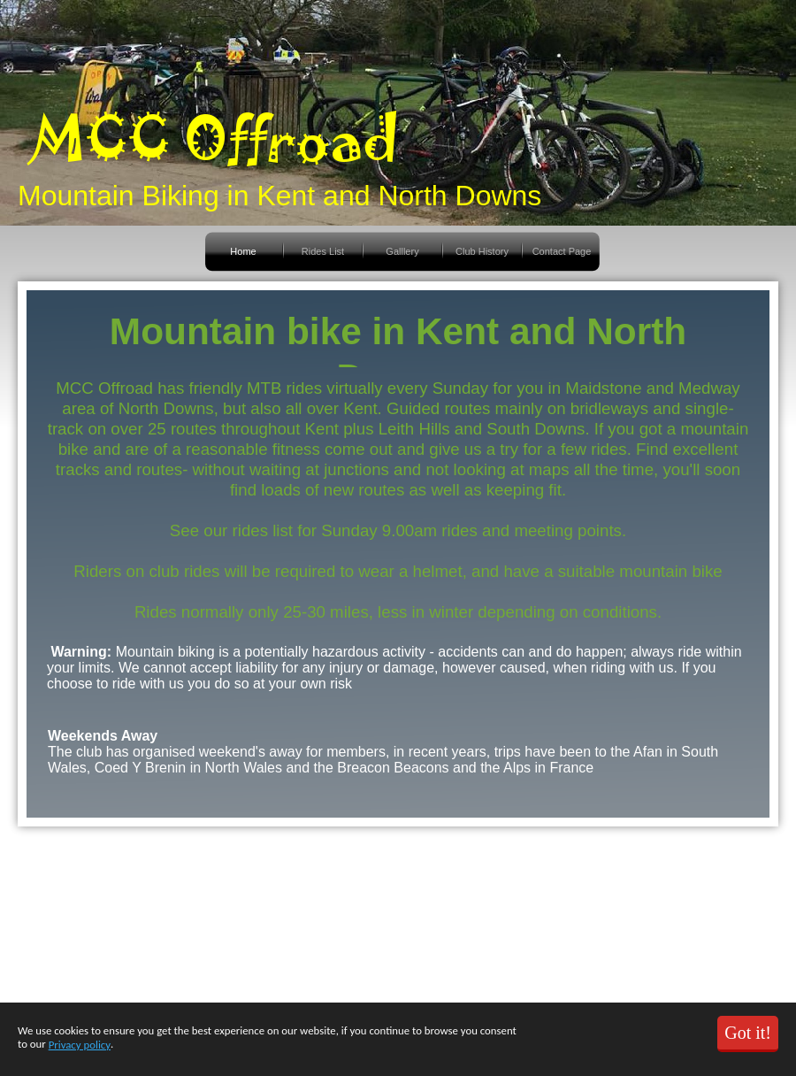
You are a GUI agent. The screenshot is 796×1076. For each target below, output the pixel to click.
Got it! (747, 1032)
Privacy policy (80, 1044)
